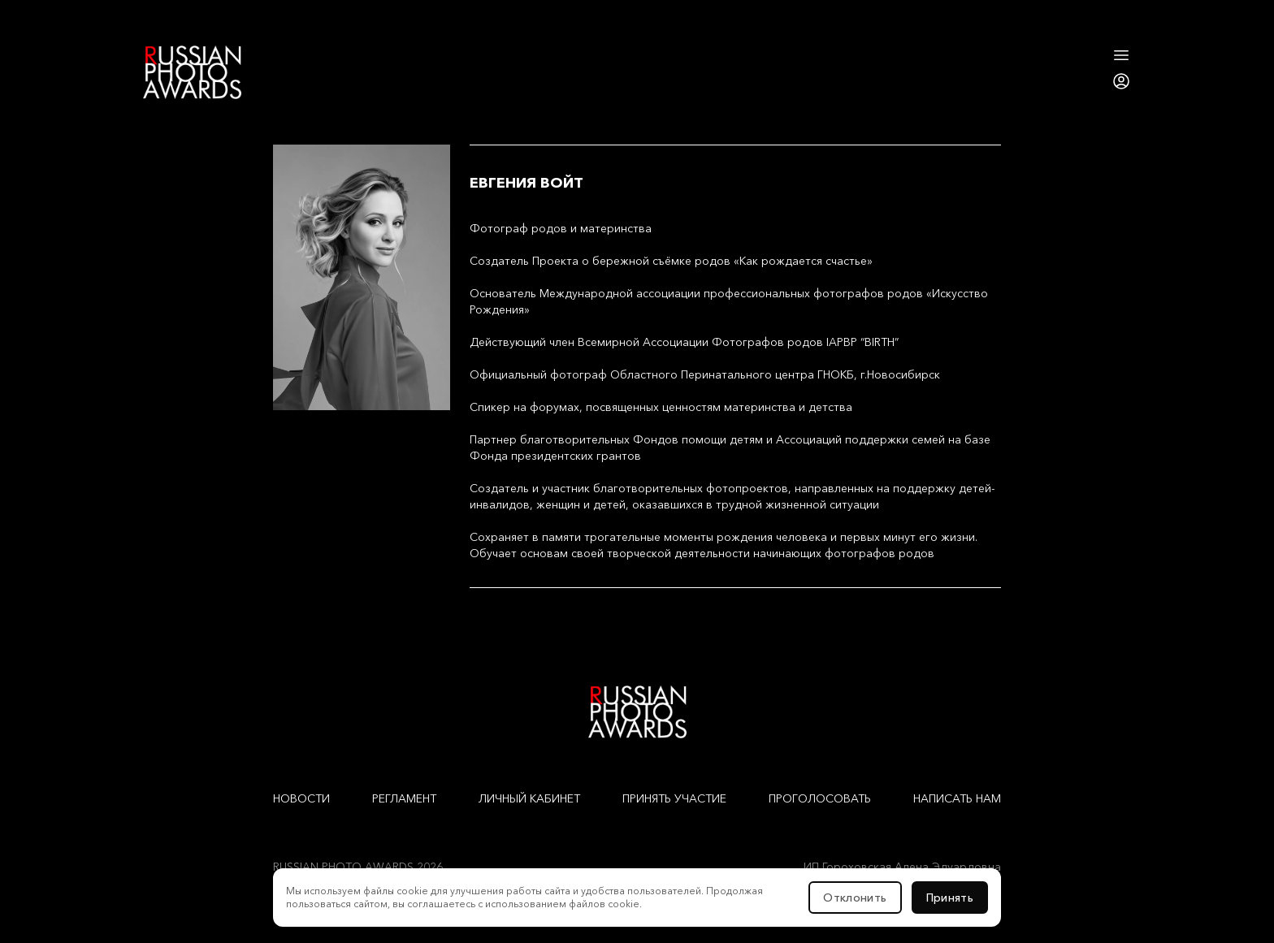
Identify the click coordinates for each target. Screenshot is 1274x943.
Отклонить (854, 897)
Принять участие (674, 798)
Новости (301, 798)
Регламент (404, 798)
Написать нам (957, 798)
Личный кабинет (529, 798)
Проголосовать (820, 798)
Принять (949, 897)
